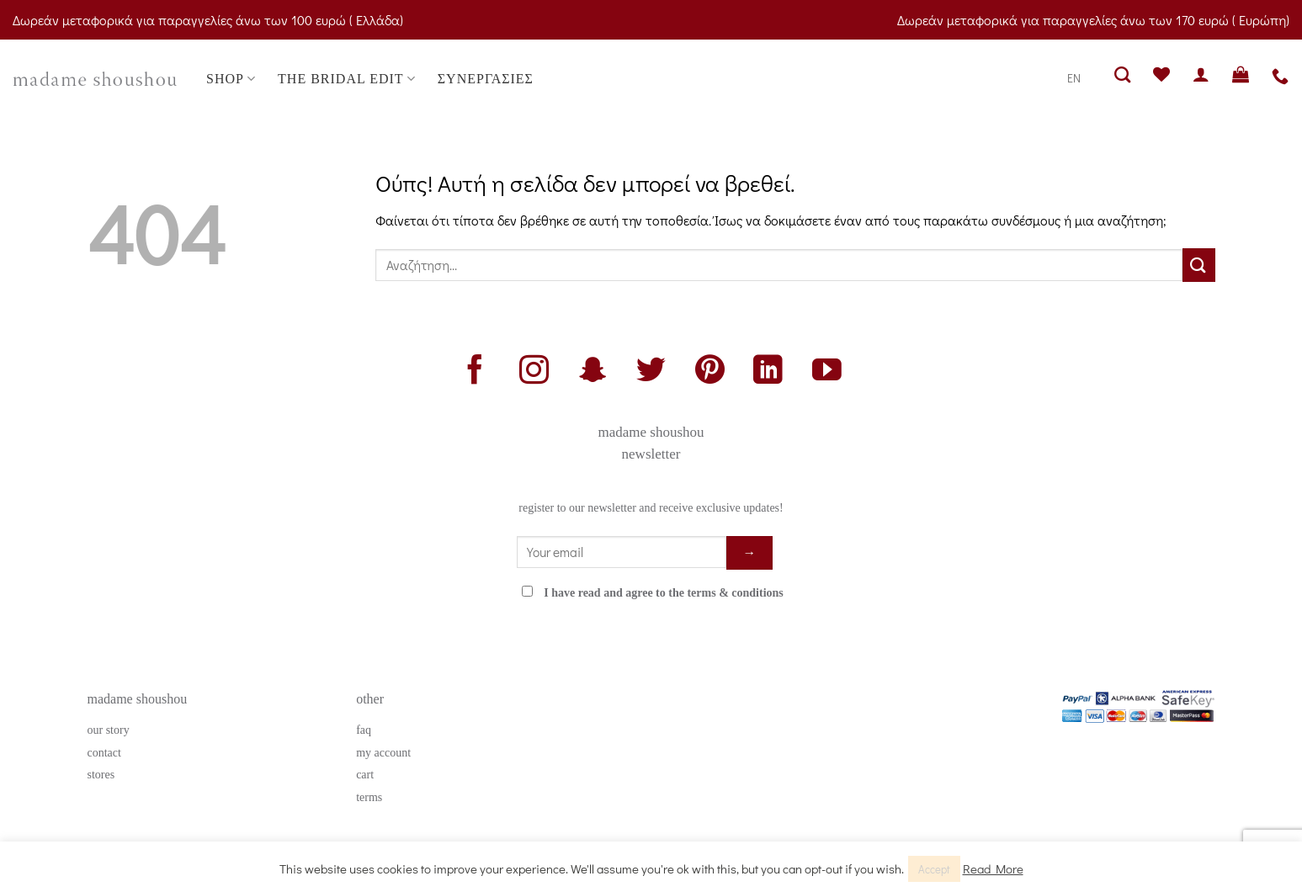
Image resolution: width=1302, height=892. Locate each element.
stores (101, 774)
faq (363, 730)
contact (104, 752)
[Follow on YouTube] (827, 372)
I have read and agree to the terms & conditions (664, 593)
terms (369, 797)
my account (383, 752)
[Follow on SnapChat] (592, 372)
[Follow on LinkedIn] (768, 372)
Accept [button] (934, 869)
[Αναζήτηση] (1122, 74)
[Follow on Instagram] (534, 372)
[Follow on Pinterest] (710, 372)
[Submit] (1198, 264)
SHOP (231, 79)
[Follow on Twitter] (651, 372)
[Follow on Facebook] (475, 372)
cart (365, 774)
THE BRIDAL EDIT (347, 79)
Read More (993, 868)
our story (109, 730)
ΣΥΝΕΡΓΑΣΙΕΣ (486, 79)
